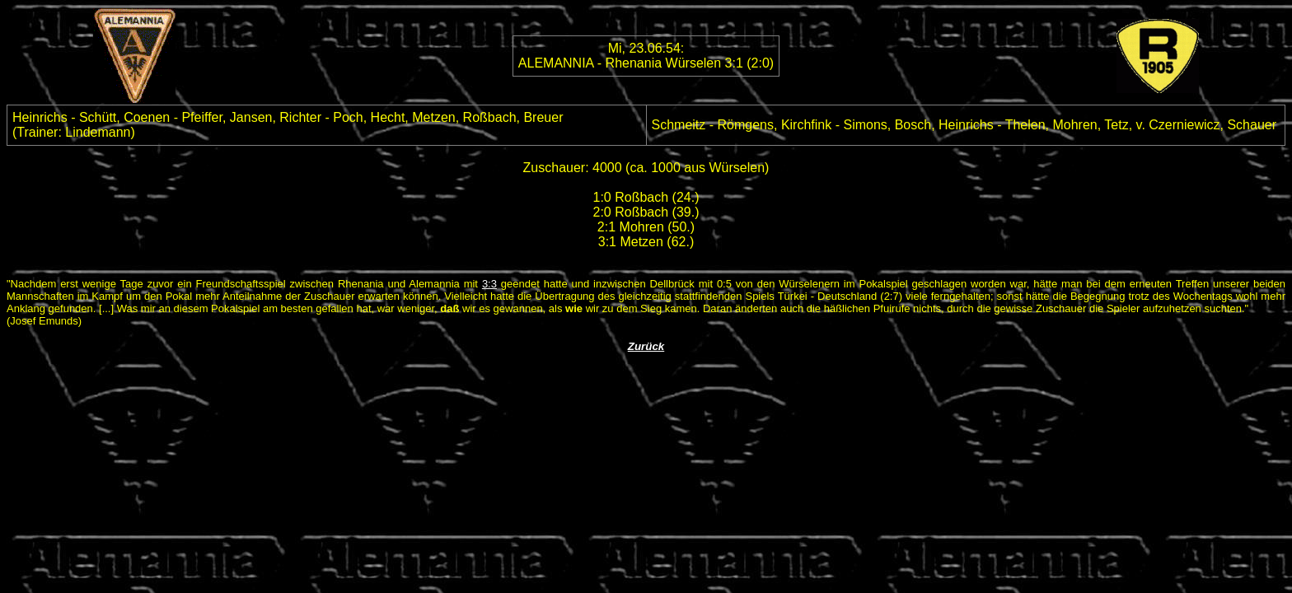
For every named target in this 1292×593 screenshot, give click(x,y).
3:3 (489, 284)
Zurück (646, 346)
